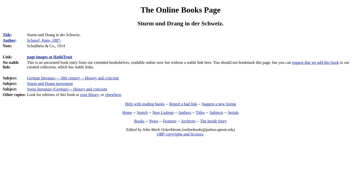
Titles (200, 112)
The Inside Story (213, 121)
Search (142, 112)
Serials (233, 112)
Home (127, 112)
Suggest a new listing (219, 104)
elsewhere (113, 95)
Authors (184, 112)
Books (139, 121)
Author (9, 40)
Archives (188, 121)
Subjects (216, 112)
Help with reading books (145, 104)
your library (89, 95)
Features (169, 121)
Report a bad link (183, 104)
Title (7, 35)
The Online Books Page (180, 9)
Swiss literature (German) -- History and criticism (67, 89)
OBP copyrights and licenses (180, 134)
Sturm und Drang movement (50, 83)
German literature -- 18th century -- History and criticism (73, 78)
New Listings (163, 112)
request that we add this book (315, 62)
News (153, 121)
